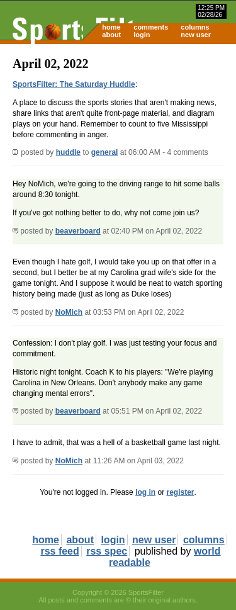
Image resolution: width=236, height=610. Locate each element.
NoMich (68, 312)
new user (196, 34)
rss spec (106, 551)
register (180, 492)
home (111, 27)
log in (145, 492)
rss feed (59, 551)
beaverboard (78, 231)
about (111, 34)
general (104, 152)
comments (150, 27)
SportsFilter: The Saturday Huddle (74, 84)
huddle (68, 152)
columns (195, 27)
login (141, 34)
